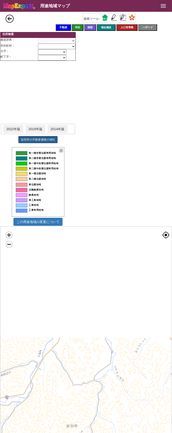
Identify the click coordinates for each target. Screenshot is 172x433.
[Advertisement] (38, 92)
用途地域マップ (55, 6)
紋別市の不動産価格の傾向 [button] (38, 139)
